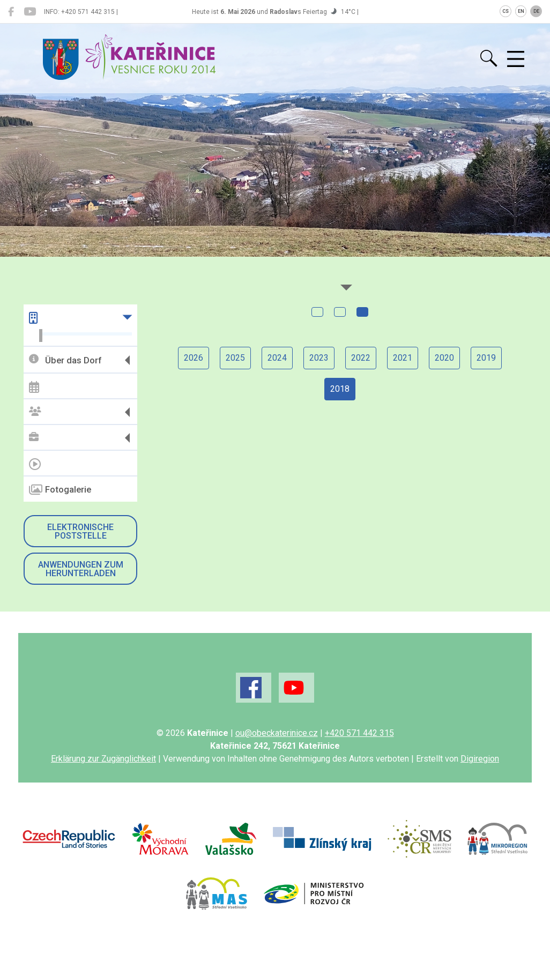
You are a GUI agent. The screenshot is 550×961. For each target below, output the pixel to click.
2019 (486, 358)
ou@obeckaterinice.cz (276, 733)
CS (505, 11)
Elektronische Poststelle (80, 531)
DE (536, 11)
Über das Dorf (65, 360)
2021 (402, 358)
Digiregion (479, 759)
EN (521, 11)
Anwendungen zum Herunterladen (80, 569)
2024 (277, 358)
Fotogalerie (60, 490)
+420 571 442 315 (359, 733)
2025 (235, 358)
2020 (444, 358)
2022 (360, 358)
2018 (340, 389)
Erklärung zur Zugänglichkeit (103, 759)
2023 (319, 358)
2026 (193, 358)
